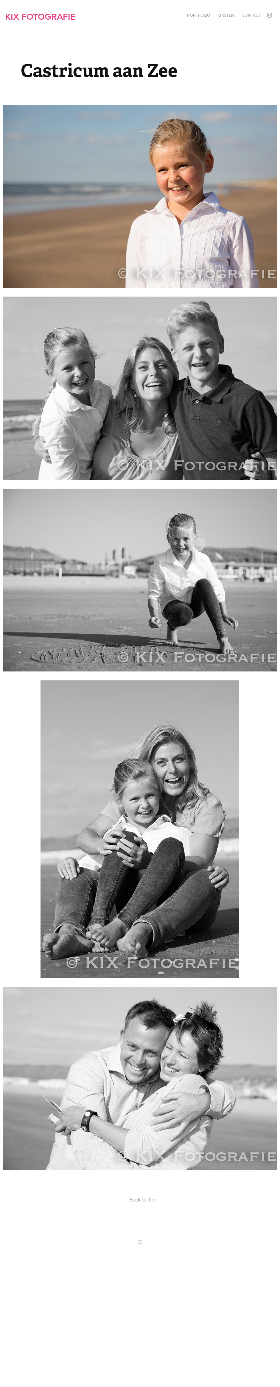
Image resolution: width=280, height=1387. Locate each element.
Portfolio (198, 15)
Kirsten (225, 15)
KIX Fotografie (40, 16)
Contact (251, 15)
